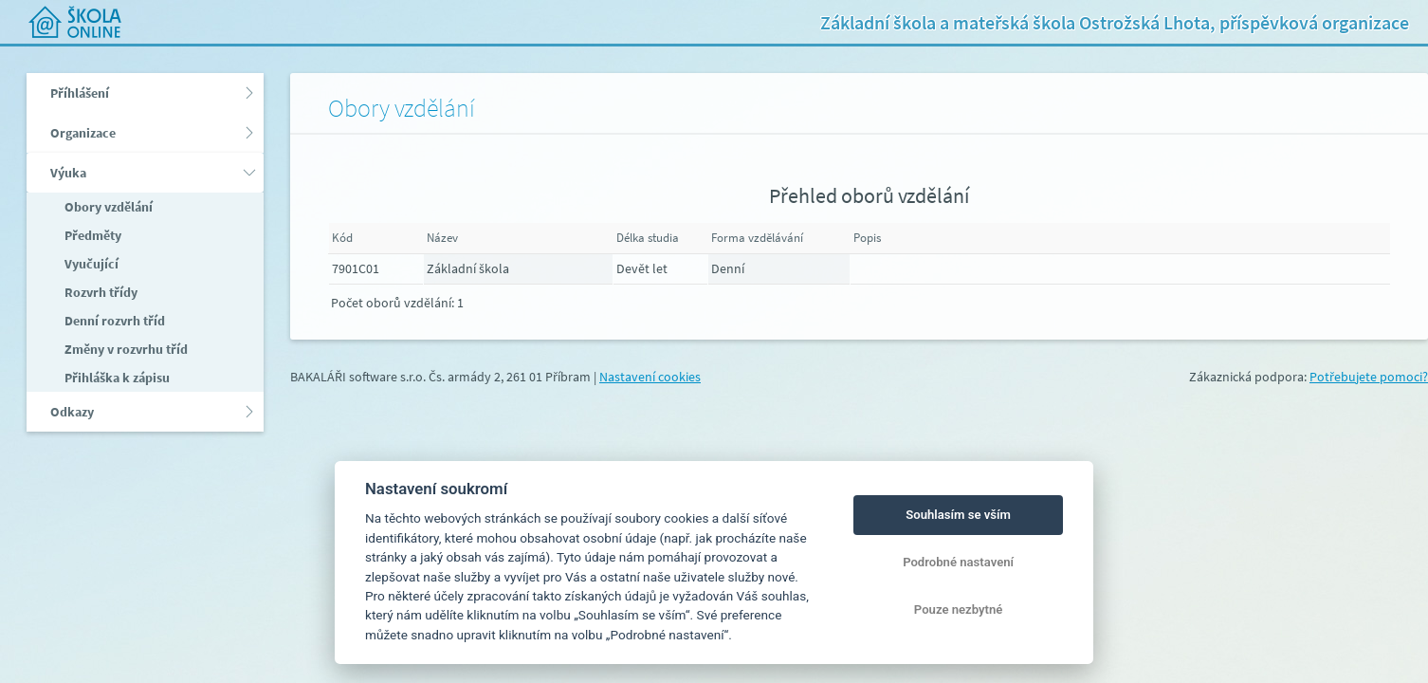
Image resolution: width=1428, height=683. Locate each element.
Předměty (91, 235)
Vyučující (90, 263)
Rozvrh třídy (99, 292)
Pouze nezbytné (958, 609)
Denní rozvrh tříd (113, 320)
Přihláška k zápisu (116, 377)
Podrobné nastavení (958, 562)
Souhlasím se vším (958, 515)
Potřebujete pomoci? (1368, 376)
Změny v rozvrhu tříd (125, 349)
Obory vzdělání (107, 206)
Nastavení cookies (650, 376)
